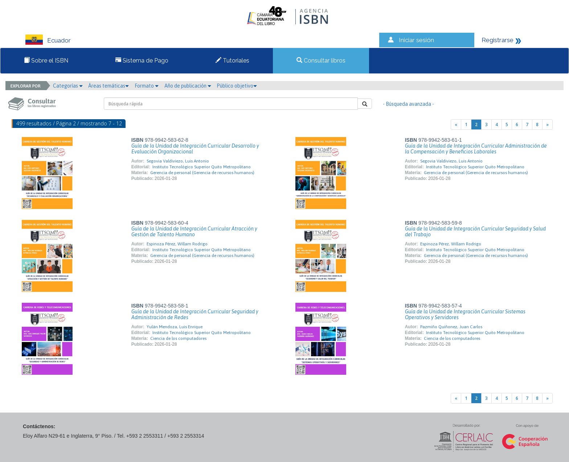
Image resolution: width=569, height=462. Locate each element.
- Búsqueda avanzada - (408, 104)
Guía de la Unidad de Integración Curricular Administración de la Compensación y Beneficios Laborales (476, 148)
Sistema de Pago (141, 60)
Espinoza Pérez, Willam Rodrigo (177, 243)
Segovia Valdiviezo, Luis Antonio (178, 161)
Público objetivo (237, 86)
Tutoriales (232, 60)
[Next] (547, 124)
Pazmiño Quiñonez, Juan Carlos (451, 326)
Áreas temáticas (108, 86)
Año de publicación (187, 86)
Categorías (68, 86)
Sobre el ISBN (46, 60)
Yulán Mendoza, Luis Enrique (174, 326)
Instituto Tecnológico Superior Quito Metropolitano (201, 166)
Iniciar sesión (416, 40)
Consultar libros (320, 60)
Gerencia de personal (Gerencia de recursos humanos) (202, 172)
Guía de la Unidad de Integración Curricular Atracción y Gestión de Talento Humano (194, 231)
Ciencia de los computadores (178, 338)
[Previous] (456, 124)
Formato (147, 86)
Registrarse (497, 40)
